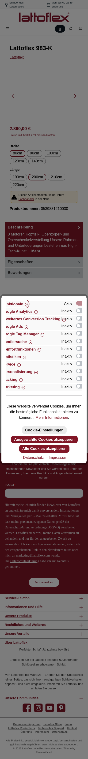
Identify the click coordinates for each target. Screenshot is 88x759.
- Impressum (56, 458)
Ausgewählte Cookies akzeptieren (44, 439)
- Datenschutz (33, 458)
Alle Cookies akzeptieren (44, 449)
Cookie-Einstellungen (44, 430)
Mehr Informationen (51, 417)
